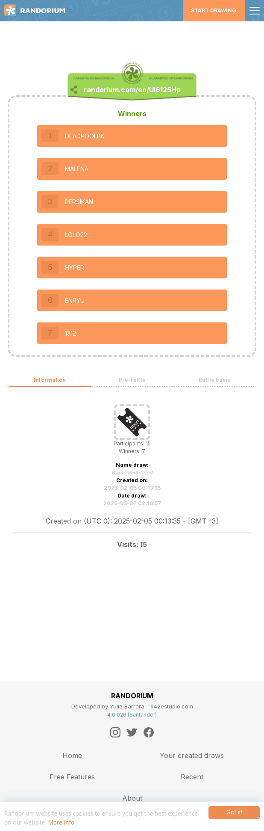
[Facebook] (149, 732)
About (132, 798)
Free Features (72, 776)
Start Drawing (213, 10)
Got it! (234, 812)
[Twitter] (132, 732)
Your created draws (192, 755)
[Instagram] (115, 732)
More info (61, 822)
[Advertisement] (132, 36)
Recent (192, 776)
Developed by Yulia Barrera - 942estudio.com (132, 706)
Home (72, 755)
